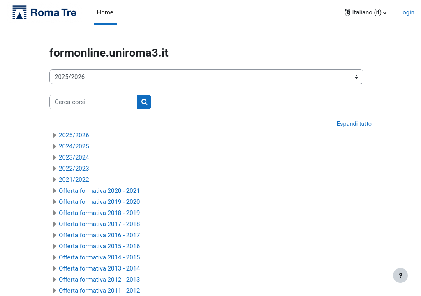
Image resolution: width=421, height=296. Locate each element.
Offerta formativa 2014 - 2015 (99, 257)
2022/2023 (74, 169)
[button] (366, 12)
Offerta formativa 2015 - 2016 (99, 246)
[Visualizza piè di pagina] (400, 275)
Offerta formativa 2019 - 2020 (99, 202)
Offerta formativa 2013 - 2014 (99, 269)
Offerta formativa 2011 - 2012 (99, 291)
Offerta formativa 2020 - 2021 (99, 191)
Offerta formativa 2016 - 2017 (99, 235)
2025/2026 (74, 135)
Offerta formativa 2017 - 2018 (99, 224)
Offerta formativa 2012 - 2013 (99, 280)
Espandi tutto (353, 124)
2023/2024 (74, 158)
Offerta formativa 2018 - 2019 (99, 213)
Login (406, 12)
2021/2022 (74, 180)
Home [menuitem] (105, 12)
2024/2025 (74, 146)
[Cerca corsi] (93, 102)
